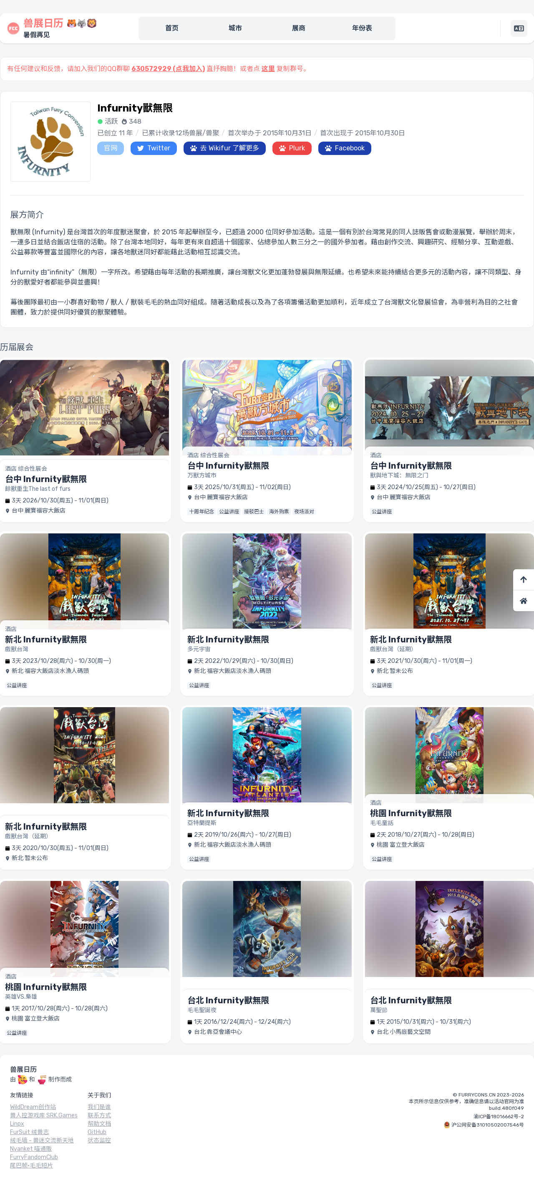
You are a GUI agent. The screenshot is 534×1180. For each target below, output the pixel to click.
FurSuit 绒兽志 (29, 1132)
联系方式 (99, 1115)
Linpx (17, 1123)
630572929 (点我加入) (168, 69)
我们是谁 (99, 1107)
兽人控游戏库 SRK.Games (44, 1115)
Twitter (153, 148)
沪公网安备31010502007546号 (487, 1125)
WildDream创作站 (33, 1107)
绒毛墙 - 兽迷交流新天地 (42, 1140)
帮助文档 (99, 1123)
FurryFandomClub (34, 1157)
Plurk (292, 148)
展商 (298, 28)
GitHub (97, 1132)
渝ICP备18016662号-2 (499, 1116)
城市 (235, 28)
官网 (110, 148)
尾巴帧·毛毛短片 (31, 1165)
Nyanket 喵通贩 (31, 1148)
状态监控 (99, 1140)
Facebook (345, 148)
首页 (172, 28)
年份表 (362, 28)
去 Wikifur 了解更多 (224, 148)
